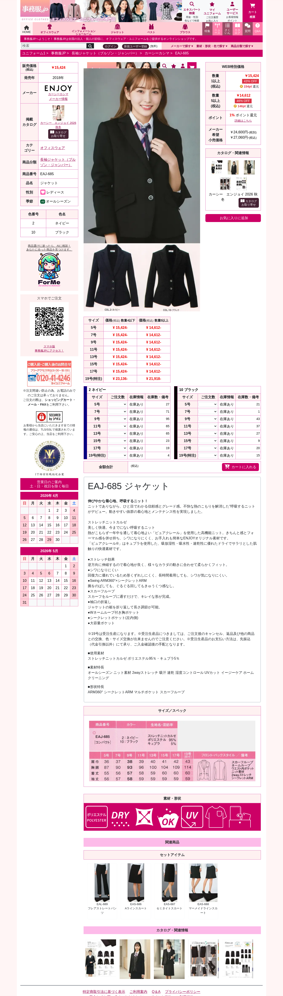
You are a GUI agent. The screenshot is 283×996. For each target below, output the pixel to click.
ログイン (110, 46)
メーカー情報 (58, 99)
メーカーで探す (181, 46)
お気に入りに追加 (234, 218)
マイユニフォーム (212, 12)
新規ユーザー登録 (135, 46)
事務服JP (58, 53)
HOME (26, 29)
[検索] (54, 45)
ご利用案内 (138, 992)
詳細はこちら (243, 120)
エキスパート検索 (192, 12)
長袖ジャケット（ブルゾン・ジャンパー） (105, 53)
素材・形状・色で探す (210, 46)
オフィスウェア (52, 148)
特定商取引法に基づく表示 (104, 992)
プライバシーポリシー (182, 992)
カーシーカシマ (157, 53)
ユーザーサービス (232, 12)
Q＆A (156, 992)
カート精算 (252, 11)
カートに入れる (240, 466)
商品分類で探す (241, 46)
